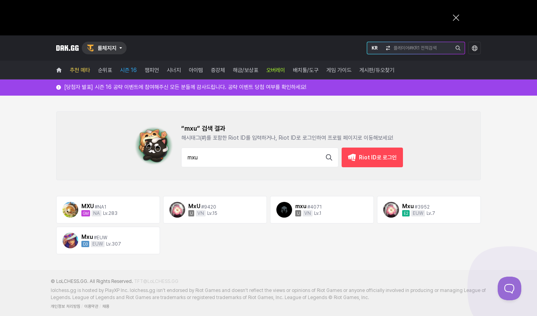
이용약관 (91, 306)
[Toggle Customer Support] (509, 288)
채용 (105, 306)
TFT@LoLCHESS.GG (156, 281)
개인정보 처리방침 (65, 306)
